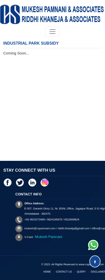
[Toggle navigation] (52, 32)
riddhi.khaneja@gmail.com (73, 226)
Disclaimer (94, 271)
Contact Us (65, 271)
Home (51, 271)
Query (79, 271)
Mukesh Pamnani (52, 233)
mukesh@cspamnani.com (45, 226)
